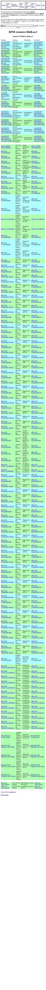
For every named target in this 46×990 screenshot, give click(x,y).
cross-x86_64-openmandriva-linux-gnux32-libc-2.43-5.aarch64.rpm (39, 114)
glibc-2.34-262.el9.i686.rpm (36, 439)
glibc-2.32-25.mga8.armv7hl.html (7, 520)
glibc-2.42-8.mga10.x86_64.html (7, 187)
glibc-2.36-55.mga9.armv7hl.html (7, 311)
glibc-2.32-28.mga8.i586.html (6, 510)
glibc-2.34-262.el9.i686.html (6, 439)
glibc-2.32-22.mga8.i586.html (6, 556)
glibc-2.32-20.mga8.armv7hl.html (7, 566)
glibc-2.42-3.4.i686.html (7, 229)
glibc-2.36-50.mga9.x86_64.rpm (37, 396)
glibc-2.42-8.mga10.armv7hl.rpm (37, 177)
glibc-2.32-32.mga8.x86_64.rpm (37, 485)
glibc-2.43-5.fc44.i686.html (5, 151)
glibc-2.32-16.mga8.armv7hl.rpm (37, 611)
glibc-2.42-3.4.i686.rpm (38, 229)
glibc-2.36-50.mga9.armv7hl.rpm (37, 386)
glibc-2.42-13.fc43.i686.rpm (36, 167)
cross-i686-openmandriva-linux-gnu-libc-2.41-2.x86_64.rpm (39, 104)
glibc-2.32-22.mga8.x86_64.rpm (37, 561)
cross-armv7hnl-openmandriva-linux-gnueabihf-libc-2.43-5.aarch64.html (5, 45)
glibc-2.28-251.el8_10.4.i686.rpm (37, 717)
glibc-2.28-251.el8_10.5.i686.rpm (37, 712)
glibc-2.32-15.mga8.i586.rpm (36, 631)
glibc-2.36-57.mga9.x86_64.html (7, 291)
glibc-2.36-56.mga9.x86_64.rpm (37, 306)
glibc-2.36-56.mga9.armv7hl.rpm (37, 296)
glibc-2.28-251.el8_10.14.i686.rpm (38, 696)
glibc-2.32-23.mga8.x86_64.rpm (37, 546)
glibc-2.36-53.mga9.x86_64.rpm (37, 351)
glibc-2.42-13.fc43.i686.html (6, 167)
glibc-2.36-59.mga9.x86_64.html (7, 275)
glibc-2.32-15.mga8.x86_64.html (7, 636)
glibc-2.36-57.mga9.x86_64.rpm (37, 291)
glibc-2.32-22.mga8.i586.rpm (36, 556)
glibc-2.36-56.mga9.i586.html (6, 301)
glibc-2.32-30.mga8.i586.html (6, 495)
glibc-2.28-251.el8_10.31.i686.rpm (38, 671)
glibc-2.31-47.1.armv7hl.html (6, 659)
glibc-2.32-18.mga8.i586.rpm (36, 586)
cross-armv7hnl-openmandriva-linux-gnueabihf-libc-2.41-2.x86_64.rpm (38, 69)
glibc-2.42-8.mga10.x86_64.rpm (37, 187)
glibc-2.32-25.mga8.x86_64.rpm (37, 530)
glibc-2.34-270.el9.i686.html (6, 433)
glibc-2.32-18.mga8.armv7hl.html (7, 581)
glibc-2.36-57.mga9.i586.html (6, 286)
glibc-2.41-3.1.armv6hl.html (6, 243)
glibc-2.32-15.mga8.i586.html (6, 631)
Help (43, 5)
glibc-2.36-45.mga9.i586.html (6, 422)
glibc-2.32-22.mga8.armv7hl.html (7, 551)
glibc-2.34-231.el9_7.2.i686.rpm (37, 470)
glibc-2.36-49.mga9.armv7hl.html (7, 402)
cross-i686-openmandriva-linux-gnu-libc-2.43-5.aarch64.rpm (39, 79)
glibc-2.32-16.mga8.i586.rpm (36, 616)
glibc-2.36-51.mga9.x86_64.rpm (37, 381)
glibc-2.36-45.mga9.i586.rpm (36, 422)
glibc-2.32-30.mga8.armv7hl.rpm (37, 490)
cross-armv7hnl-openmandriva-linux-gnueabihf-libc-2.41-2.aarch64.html (5, 61)
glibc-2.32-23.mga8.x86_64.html (7, 546)
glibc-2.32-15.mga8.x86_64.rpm (37, 636)
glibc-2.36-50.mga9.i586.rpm (36, 391)
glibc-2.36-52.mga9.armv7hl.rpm (37, 356)
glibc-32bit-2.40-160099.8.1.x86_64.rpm (37, 746)
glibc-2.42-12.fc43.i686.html (6, 172)
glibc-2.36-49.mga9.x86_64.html (7, 412)
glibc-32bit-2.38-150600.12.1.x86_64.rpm (38, 765)
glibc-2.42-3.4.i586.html (7, 219)
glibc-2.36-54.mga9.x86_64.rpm (37, 336)
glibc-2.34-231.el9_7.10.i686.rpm (37, 465)
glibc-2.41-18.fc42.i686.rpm (36, 236)
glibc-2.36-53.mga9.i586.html (6, 346)
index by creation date (27, 5)
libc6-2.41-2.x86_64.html (5, 787)
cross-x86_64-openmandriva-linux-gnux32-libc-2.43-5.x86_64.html (6, 122)
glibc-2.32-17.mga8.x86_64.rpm (37, 606)
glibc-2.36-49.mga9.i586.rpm (36, 407)
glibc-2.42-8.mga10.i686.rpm (36, 182)
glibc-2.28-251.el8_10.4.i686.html (7, 717)
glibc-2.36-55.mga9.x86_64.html (7, 321)
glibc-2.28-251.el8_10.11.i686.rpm (38, 707)
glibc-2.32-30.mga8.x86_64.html (7, 500)
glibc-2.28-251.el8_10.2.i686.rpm (37, 722)
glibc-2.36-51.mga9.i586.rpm (36, 376)
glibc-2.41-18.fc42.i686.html (6, 236)
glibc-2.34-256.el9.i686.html (6, 446)
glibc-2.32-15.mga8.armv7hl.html (7, 626)
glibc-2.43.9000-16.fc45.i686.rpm (36, 146)
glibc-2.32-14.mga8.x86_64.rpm (37, 651)
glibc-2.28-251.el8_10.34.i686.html (8, 666)
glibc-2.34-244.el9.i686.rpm (36, 459)
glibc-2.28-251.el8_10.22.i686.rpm (38, 686)
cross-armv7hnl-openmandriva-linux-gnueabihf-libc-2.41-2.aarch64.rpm (38, 61)
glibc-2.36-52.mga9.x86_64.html (7, 366)
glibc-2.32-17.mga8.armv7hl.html (7, 596)
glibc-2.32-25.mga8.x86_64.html (7, 530)
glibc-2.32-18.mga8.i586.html (6, 586)
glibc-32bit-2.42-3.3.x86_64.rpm (35, 736)
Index (3, 5)
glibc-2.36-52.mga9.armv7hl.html (7, 356)
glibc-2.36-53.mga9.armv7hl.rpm (37, 341)
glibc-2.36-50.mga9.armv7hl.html (7, 386)
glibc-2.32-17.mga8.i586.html (6, 601)
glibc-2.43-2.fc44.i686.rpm (35, 156)
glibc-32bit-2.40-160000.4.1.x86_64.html (8, 755)
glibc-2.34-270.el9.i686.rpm (36, 433)
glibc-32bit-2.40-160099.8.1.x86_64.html (8, 746)
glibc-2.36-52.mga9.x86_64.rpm (37, 366)
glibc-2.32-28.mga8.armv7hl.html (7, 505)
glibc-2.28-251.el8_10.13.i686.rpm (38, 702)
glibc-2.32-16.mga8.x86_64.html (7, 621)
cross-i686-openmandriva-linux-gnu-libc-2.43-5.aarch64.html (5, 79)
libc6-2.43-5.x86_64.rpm (38, 783)
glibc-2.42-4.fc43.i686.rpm (35, 192)
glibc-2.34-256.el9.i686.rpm (36, 446)
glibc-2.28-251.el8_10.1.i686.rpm (37, 727)
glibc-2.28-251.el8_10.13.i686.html (8, 702)
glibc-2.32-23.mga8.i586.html (6, 540)
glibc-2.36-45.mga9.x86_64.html (7, 427)
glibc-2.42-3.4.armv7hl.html (6, 209)
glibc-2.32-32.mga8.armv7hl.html (7, 475)
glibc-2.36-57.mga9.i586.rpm (36, 286)
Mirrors (38, 5)
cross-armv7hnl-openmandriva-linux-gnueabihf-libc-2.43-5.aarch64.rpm (38, 45)
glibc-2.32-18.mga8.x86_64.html (7, 591)
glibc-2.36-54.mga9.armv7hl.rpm (37, 326)
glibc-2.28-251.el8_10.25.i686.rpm (38, 681)
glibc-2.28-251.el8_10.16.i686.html (8, 691)
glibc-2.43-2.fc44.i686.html (5, 156)
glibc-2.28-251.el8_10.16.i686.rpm (38, 691)
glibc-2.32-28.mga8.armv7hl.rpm (37, 505)
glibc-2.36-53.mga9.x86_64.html (7, 351)
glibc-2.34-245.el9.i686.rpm (36, 452)
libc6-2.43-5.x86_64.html (5, 783)
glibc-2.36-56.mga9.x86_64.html (7, 306)
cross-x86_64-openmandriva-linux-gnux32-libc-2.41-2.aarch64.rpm (39, 130)
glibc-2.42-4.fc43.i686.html (5, 192)
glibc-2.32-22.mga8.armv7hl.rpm (37, 551)
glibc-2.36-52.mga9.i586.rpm (36, 361)
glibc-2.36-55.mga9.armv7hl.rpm (37, 311)
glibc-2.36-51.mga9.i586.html (6, 376)
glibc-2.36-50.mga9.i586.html (6, 391)
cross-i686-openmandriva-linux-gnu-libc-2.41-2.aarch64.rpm (39, 96)
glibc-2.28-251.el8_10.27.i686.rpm (38, 676)
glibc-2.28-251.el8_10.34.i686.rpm (38, 666)
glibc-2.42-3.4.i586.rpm (38, 219)
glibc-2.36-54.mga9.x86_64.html (7, 336)
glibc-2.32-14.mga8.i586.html (6, 646)
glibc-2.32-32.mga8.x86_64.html (7, 485)
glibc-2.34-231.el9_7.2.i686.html (7, 470)
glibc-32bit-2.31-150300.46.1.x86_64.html (8, 775)
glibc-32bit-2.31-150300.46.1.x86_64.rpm (38, 775)
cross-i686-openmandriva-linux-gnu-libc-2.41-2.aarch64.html (5, 96)
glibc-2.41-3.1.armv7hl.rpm (36, 253)
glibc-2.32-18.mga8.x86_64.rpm (37, 591)
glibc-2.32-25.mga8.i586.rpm (36, 525)
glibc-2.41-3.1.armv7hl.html (6, 253)
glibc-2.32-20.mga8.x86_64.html (7, 576)
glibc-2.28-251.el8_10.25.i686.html (8, 681)
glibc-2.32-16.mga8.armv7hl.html (7, 611)
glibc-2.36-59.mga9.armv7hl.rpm (37, 265)
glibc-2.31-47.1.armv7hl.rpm (36, 659)
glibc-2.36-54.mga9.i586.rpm (36, 331)
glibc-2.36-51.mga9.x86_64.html (7, 381)
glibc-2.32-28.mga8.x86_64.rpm (37, 515)
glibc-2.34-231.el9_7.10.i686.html (7, 465)
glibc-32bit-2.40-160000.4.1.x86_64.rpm (37, 755)
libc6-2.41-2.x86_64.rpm (38, 787)
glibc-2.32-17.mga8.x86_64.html (7, 606)
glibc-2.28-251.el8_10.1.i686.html (7, 727)
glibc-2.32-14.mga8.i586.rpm (36, 646)
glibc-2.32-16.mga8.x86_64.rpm (37, 621)
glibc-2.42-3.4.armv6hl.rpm (36, 199)
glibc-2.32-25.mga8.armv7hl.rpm (37, 520)
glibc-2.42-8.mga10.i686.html (6, 182)
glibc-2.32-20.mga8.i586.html (6, 571)
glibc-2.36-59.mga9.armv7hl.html (7, 265)
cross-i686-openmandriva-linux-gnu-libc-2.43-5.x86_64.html (6, 88)
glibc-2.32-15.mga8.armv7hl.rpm (37, 626)
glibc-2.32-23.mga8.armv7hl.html (7, 535)
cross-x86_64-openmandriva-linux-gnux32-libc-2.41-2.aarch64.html (6, 130)
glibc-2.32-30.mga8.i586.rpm (36, 495)
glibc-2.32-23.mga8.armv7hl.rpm (37, 535)
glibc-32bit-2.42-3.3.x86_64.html (5, 736)
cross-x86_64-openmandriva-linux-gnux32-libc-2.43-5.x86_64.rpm (39, 122)
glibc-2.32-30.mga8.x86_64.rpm (37, 500)
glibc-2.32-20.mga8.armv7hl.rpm (37, 566)
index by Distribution (15, 5)
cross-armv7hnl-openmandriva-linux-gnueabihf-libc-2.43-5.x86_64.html (5, 53)
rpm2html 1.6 (12, 792)
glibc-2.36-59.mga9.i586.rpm (36, 270)
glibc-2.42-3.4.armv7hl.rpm (36, 209)
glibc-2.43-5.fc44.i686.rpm (35, 151)
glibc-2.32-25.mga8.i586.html (6, 525)
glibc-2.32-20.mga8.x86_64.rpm (37, 576)
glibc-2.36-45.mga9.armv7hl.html (7, 417)
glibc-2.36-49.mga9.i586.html (6, 407)
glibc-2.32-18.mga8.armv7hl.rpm (37, 581)
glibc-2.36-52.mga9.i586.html (6, 361)
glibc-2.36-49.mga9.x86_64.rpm (37, 412)
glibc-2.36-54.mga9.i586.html (6, 331)
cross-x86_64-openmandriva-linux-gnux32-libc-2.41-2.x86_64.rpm (39, 138)
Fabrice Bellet (5, 795)
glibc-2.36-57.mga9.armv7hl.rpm (37, 280)
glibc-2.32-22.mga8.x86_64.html (7, 561)
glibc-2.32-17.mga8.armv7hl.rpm (37, 596)
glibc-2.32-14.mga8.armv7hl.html (7, 641)
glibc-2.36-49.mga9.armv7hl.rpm (37, 402)
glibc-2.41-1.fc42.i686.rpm (35, 260)
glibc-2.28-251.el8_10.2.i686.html (7, 722)
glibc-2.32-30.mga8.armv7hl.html (7, 490)
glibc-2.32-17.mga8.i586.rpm (36, 601)
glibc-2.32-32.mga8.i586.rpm (36, 480)
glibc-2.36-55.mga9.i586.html (6, 316)
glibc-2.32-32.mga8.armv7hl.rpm (37, 475)
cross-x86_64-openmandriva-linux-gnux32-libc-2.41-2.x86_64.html (6, 138)
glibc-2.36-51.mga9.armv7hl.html (7, 371)
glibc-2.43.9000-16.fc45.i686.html (6, 146)
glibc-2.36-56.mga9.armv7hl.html (7, 296)
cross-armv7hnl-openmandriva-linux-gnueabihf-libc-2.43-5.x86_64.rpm (38, 53)
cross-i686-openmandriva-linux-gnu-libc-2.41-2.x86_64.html (6, 104)
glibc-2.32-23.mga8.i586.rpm (36, 540)
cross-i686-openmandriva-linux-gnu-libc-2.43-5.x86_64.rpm (39, 88)
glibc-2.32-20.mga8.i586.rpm (36, 571)
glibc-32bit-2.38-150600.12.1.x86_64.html (8, 765)
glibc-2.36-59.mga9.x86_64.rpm (37, 275)
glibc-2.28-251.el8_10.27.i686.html (8, 676)
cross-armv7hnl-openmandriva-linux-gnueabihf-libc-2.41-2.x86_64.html (5, 69)
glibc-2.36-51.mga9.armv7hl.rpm (37, 371)
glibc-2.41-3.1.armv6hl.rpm (36, 243)
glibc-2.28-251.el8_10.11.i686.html (8, 707)
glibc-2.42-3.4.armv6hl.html (6, 199)
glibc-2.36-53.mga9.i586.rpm (36, 346)
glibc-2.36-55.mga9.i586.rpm (36, 316)
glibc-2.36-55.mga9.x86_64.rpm (37, 321)
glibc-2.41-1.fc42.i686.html (5, 260)
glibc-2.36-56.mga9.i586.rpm (36, 301)
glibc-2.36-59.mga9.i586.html (6, 270)
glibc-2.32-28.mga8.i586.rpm (36, 510)
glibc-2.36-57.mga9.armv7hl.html (7, 280)
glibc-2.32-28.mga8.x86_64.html (7, 515)
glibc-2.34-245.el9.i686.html (6, 452)
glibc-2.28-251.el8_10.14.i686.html (8, 696)
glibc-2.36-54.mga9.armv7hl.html (7, 326)
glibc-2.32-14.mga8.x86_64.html (7, 651)
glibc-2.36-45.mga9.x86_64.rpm (37, 427)
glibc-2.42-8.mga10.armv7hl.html (7, 177)
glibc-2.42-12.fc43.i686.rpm (36, 172)
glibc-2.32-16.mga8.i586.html (6, 616)
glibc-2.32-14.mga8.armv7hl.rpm (37, 641)
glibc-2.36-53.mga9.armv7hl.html (7, 341)
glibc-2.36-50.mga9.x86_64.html (7, 396)
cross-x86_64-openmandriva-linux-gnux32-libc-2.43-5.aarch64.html (6, 114)
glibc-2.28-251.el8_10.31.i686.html (8, 671)
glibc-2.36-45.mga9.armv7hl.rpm (37, 417)
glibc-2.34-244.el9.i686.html (6, 459)
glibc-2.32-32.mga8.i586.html (6, 480)
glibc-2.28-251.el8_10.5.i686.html (7, 712)
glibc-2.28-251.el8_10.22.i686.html (8, 686)
